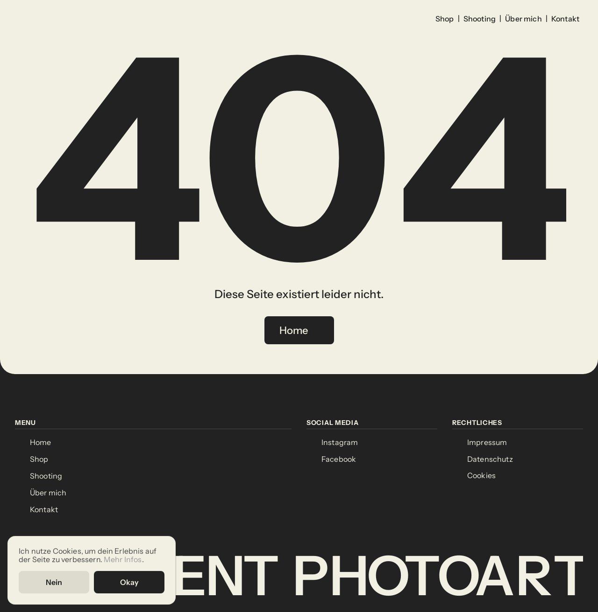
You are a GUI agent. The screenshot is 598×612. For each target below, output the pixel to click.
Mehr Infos (123, 558)
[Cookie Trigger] (481, 476)
